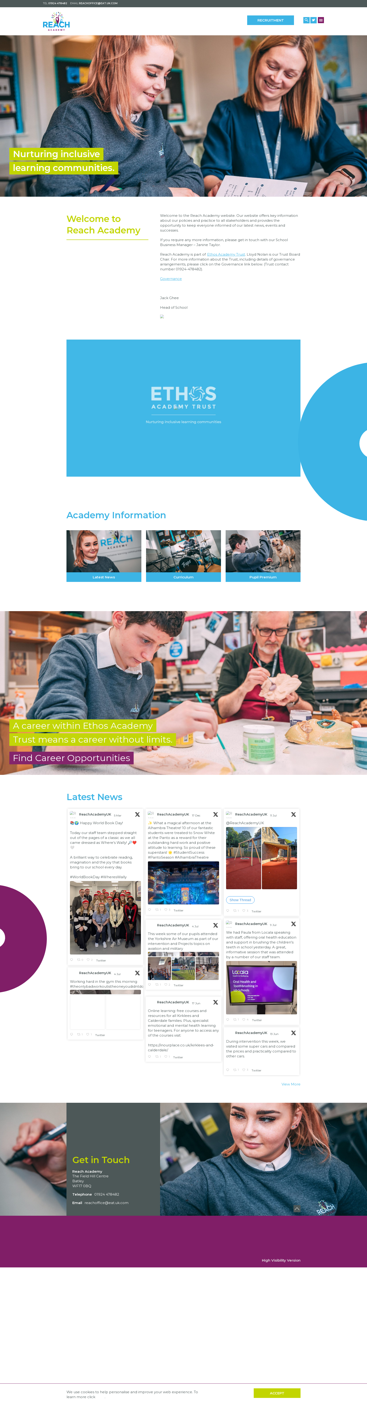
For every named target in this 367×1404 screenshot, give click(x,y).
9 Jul (273, 1066)
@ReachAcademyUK (245, 964)
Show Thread (240, 1041)
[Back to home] (63, 21)
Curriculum (183, 692)
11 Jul (273, 956)
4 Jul (195, 1067)
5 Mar (118, 956)
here (100, 1397)
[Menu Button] (321, 20)
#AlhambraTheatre (192, 998)
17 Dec (196, 956)
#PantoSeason (161, 998)
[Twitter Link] (313, 20)
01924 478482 (57, 3)
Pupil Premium (263, 692)
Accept (277, 1393)
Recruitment (270, 20)
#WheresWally (114, 1018)
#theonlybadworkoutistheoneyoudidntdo (107, 1127)
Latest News (103, 692)
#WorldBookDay (85, 1018)
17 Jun (196, 1144)
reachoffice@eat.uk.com (98, 3)
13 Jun (274, 1175)
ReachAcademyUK (95, 956)
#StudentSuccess (188, 993)
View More (291, 1225)
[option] (183, 116)
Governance (171, 283)
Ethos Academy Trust (226, 259)
